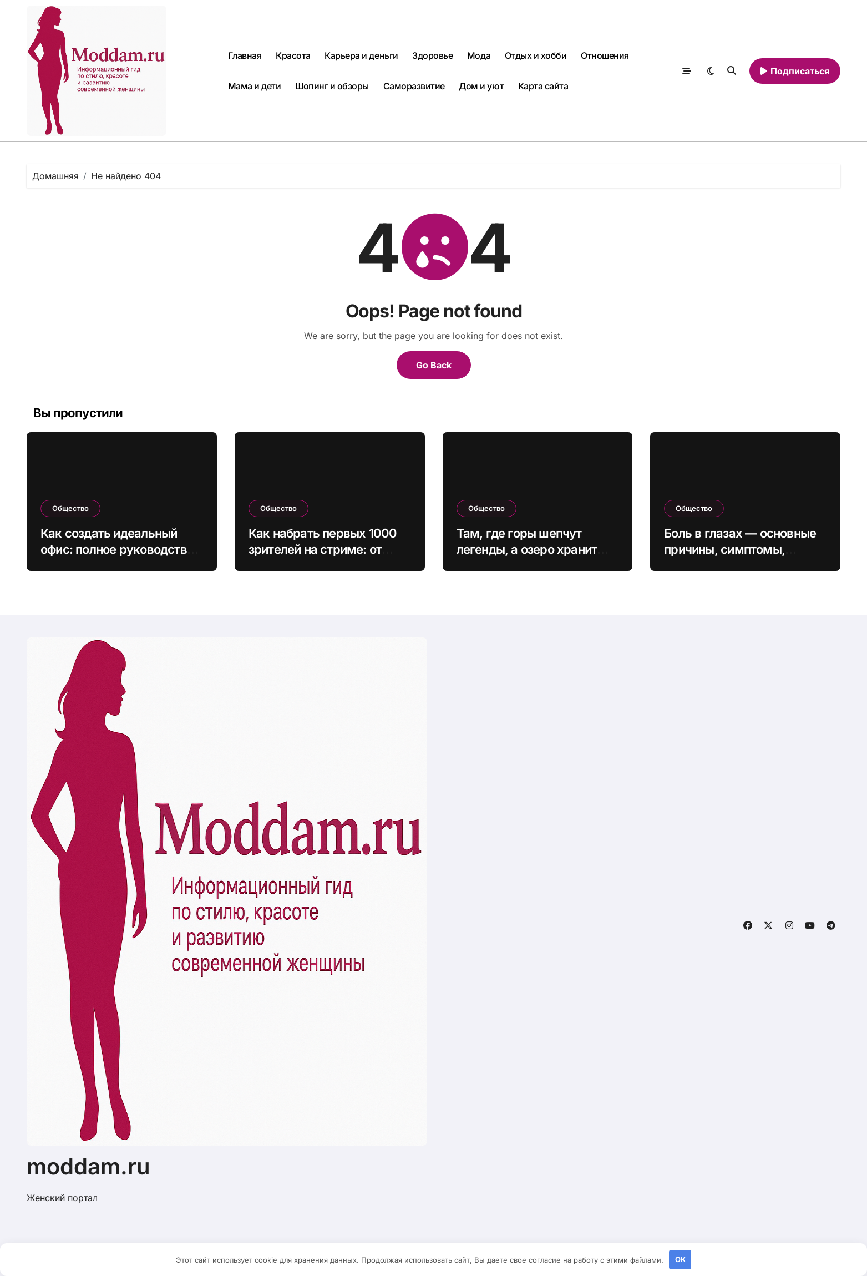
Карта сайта (543, 86)
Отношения (605, 55)
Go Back (434, 365)
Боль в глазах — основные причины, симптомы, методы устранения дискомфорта (740, 557)
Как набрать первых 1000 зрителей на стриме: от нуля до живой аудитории (323, 549)
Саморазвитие (414, 86)
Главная (245, 55)
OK (680, 1259)
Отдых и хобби (536, 55)
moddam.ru (88, 1166)
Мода (478, 55)
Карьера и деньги (361, 55)
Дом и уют (481, 86)
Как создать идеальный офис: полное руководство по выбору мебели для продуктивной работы (117, 557)
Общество (70, 508)
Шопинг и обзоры (332, 86)
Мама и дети (254, 86)
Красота (293, 55)
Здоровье (432, 55)
